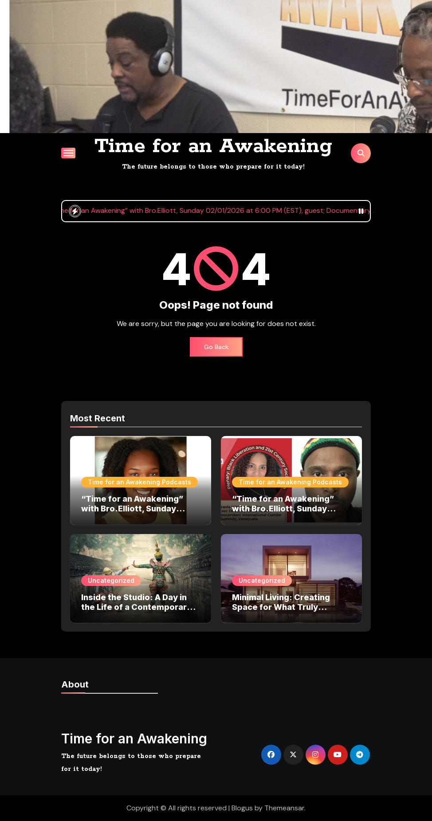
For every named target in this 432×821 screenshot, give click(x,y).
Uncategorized (111, 580)
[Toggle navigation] (68, 153)
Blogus (242, 808)
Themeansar (284, 808)
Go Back (216, 347)
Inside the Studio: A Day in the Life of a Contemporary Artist (136, 607)
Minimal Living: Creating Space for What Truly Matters (281, 607)
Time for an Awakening (213, 147)
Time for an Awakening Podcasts (139, 482)
